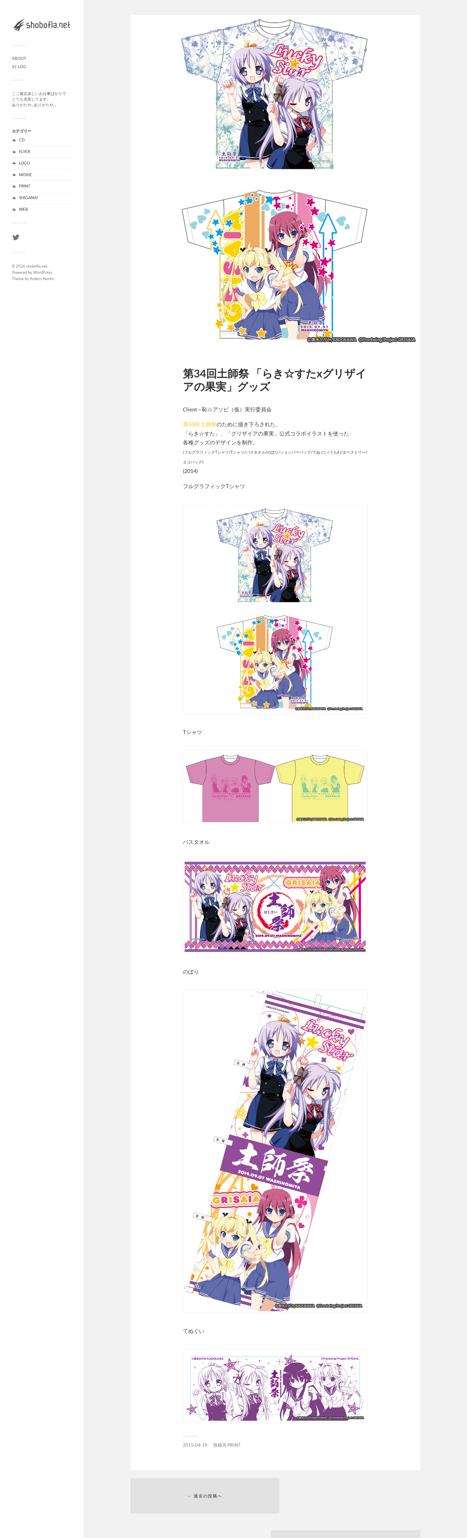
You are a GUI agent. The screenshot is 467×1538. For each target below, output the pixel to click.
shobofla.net (36, 266)
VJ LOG (19, 66)
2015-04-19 (195, 1445)
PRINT (24, 186)
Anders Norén (42, 278)
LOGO (24, 163)
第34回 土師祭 (200, 424)
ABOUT (19, 58)
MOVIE (25, 174)
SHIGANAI (28, 197)
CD (22, 140)
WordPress (42, 272)
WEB (23, 209)
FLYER (24, 151)
